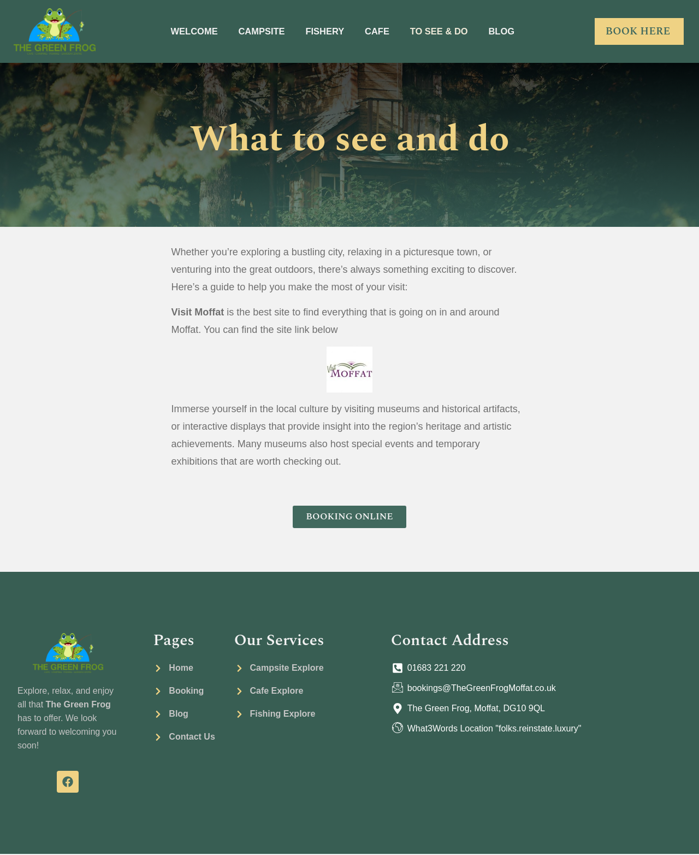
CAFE (379, 31)
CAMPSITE (255, 31)
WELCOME (182, 31)
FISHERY (324, 31)
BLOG (514, 31)
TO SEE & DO (446, 31)
